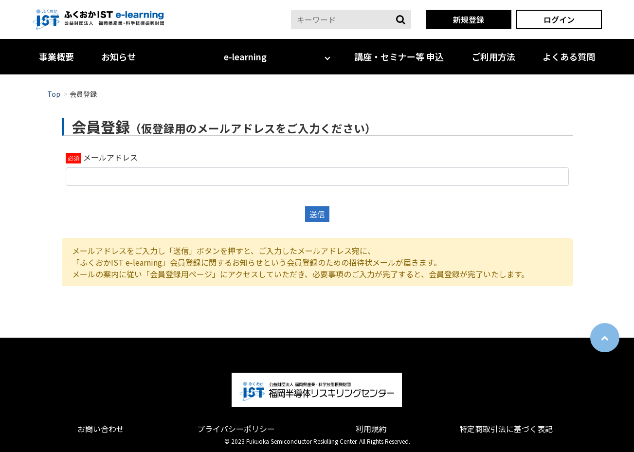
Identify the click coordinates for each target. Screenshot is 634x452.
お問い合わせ (100, 428)
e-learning (245, 56)
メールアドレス (110, 157)
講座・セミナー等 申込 (399, 56)
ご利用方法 (493, 56)
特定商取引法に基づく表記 (506, 428)
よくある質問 (569, 56)
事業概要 (56, 56)
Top (53, 94)
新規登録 (468, 19)
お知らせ (118, 56)
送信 (317, 214)
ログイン (559, 19)
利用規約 (371, 428)
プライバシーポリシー (236, 428)
